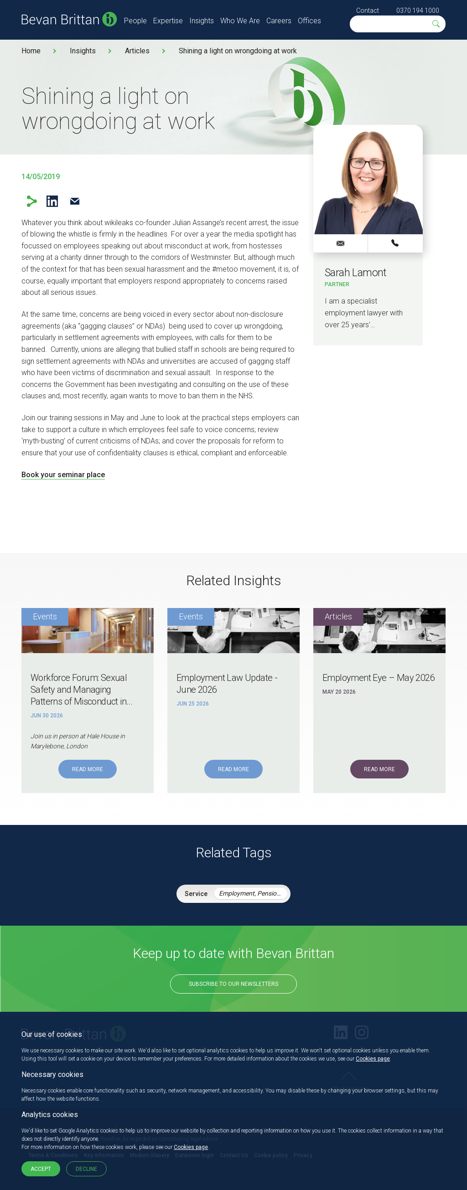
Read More (87, 769)
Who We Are (240, 20)
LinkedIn (52, 201)
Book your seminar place (63, 474)
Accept (41, 1169)
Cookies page (373, 1059)
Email (74, 201)
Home (31, 50)
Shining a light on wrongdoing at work (238, 50)
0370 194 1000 (417, 10)
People (135, 20)
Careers (278, 20)
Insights (201, 20)
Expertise (168, 20)
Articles (137, 50)
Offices (309, 20)
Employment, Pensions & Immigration (253, 893)
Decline (86, 1169)
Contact (367, 10)
